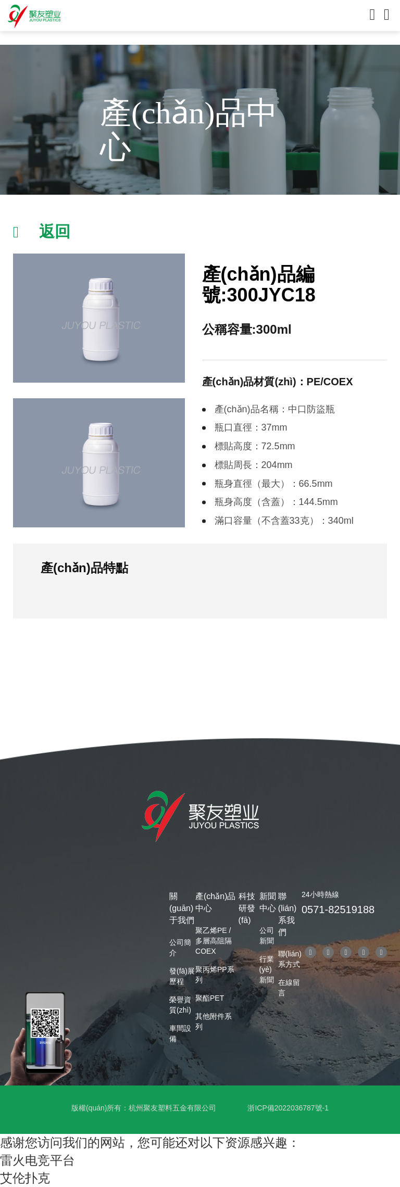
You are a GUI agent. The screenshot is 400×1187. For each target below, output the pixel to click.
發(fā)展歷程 (182, 976)
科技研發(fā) (247, 908)
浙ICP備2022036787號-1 (288, 1108)
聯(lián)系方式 (290, 959)
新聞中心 (267, 902)
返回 (54, 231)
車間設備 (180, 1033)
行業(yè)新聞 (266, 969)
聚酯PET (209, 998)
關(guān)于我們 (181, 908)
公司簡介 (180, 947)
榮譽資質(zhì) (180, 1004)
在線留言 (289, 987)
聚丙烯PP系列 (214, 974)
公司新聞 (266, 935)
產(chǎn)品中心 (215, 902)
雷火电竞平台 (37, 1160)
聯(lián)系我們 (287, 914)
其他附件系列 (213, 1021)
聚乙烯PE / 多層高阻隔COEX (213, 940)
